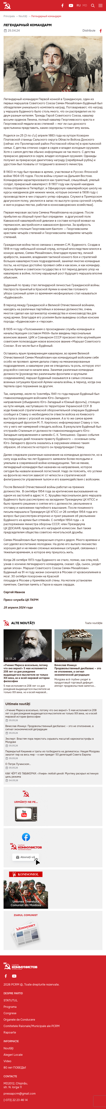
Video (7, 1061)
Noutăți (23, 16)
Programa (10, 1007)
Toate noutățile (93, 623)
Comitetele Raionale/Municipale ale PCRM (32, 1026)
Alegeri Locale (13, 1055)
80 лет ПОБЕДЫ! (15, 1067)
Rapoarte (10, 1032)
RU (79, 5)
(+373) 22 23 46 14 (16, 1100)
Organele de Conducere (19, 1020)
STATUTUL (11, 1000)
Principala (9, 16)
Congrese (10, 1013)
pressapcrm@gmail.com (20, 1093)
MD (85, 5)
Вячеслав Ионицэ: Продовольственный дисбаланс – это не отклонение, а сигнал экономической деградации (77, 670)
